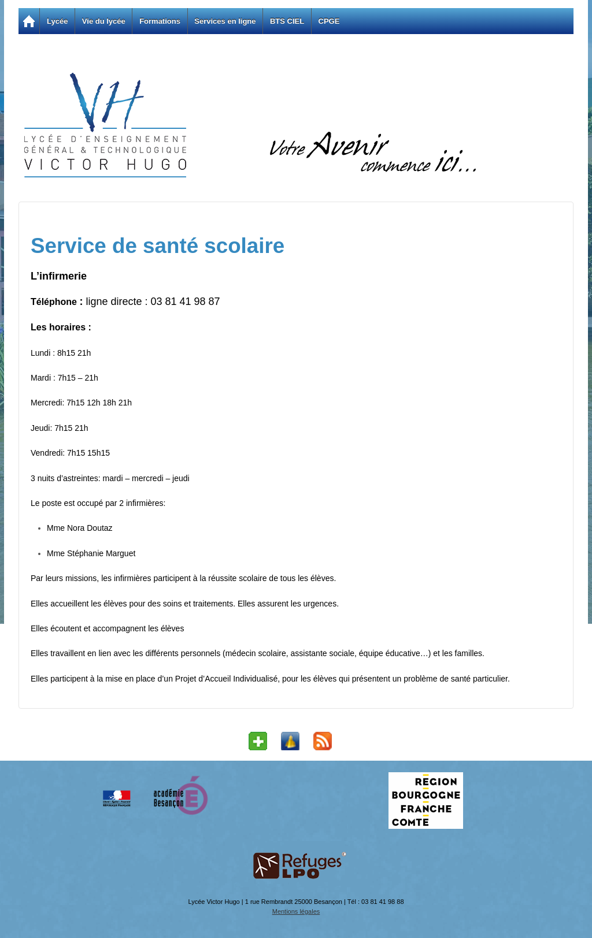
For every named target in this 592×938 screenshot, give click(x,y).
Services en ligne (225, 21)
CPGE (329, 21)
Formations (159, 21)
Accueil (28, 21)
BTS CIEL (287, 21)
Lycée (57, 21)
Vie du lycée (103, 21)
